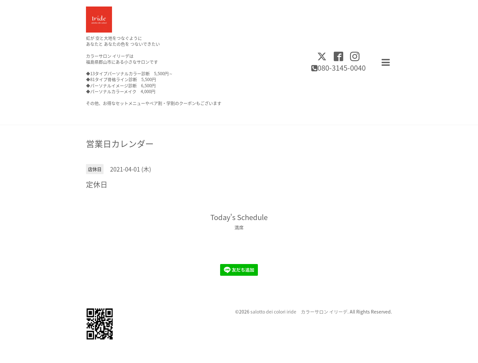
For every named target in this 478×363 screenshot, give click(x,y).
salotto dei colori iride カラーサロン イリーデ (298, 311)
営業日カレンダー (120, 143)
